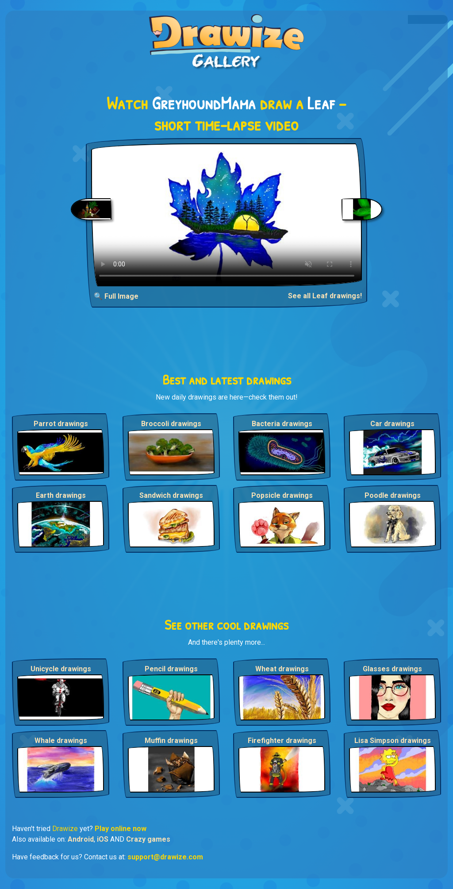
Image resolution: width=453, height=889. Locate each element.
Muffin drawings (171, 740)
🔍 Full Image (116, 296)
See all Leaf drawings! (325, 296)
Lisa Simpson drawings (392, 740)
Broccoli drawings (171, 423)
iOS (102, 839)
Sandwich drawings (171, 495)
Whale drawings (61, 740)
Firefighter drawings (282, 740)
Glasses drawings (392, 669)
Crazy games (148, 839)
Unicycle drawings (61, 669)
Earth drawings (61, 495)
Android (81, 839)
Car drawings (392, 423)
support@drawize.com (165, 857)
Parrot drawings (61, 423)
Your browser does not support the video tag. (226, 214)
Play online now (120, 828)
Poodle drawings (393, 495)
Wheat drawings (282, 669)
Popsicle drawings (282, 495)
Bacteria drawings (282, 423)
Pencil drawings (171, 669)
